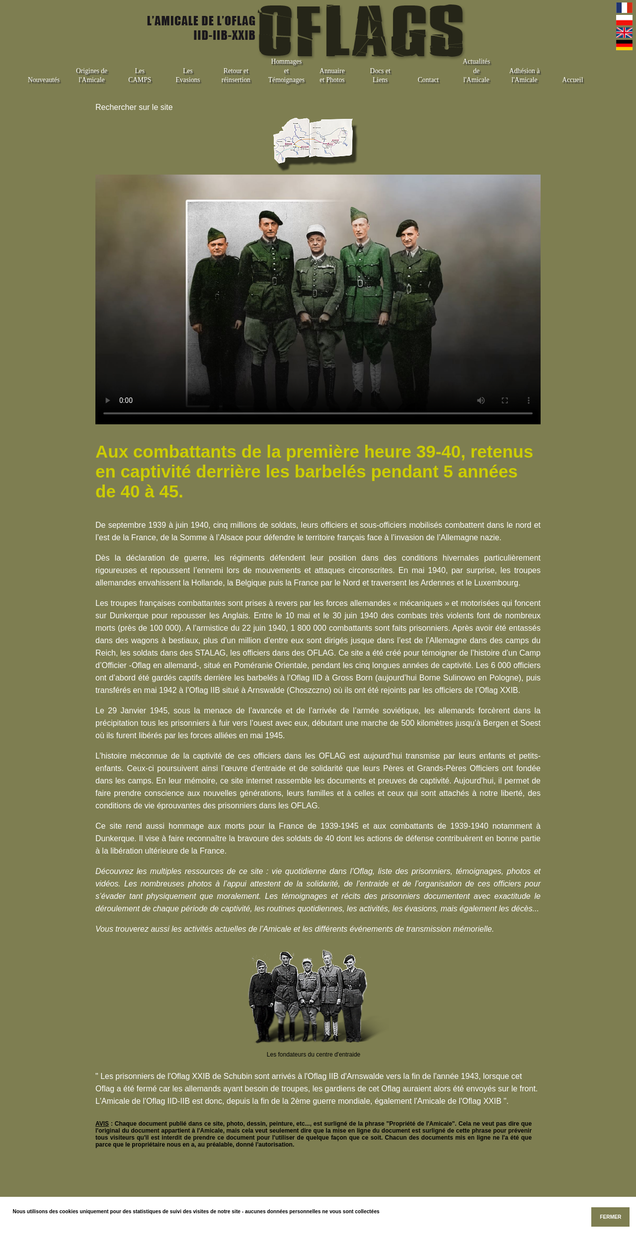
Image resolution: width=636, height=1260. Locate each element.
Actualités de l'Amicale (476, 71)
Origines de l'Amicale (91, 75)
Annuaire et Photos (332, 75)
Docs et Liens (380, 75)
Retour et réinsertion (236, 75)
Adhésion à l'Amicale (524, 75)
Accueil (572, 80)
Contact (428, 80)
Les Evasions (188, 75)
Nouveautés (44, 80)
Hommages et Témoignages (286, 71)
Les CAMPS (139, 75)
